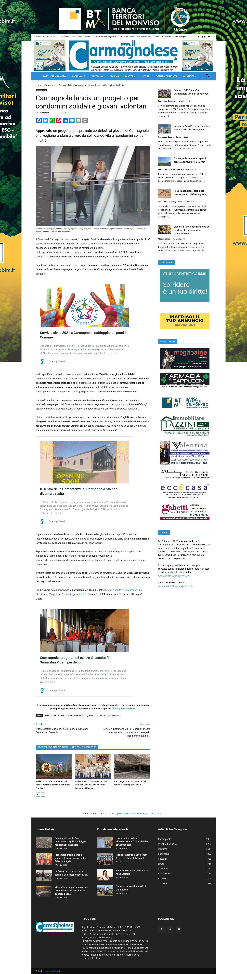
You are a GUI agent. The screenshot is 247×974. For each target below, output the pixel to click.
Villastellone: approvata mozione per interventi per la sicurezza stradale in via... (71, 890)
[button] (207, 76)
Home (44, 76)
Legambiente (77, 594)
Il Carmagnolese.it (52, 971)
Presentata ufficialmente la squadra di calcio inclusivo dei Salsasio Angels (70, 858)
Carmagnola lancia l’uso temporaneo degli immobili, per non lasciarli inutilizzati (71, 841)
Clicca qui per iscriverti (123, 708)
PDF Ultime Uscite (126, 36)
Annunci (189, 76)
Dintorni (132, 76)
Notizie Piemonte (144, 36)
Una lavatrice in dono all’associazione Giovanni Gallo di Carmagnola (132, 841)
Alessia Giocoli (164, 239)
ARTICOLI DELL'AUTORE (84, 747)
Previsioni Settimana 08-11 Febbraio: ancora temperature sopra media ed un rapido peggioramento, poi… (126, 732)
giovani (90, 715)
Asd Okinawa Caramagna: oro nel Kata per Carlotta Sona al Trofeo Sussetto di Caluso (91, 784)
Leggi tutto (112, 353)
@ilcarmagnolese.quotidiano (140, 813)
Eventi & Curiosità (168, 76)
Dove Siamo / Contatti (81, 36)
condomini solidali (75, 715)
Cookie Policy (105, 937)
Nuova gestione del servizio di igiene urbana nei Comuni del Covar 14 (62, 730)
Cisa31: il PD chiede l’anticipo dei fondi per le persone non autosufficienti (192, 230)
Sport (147, 76)
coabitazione (58, 715)
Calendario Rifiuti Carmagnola (174, 36)
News (157, 36)
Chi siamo (65, 36)
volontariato (113, 715)
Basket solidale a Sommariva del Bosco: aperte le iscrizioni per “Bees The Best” (53, 784)
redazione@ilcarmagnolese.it (173, 575)
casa (47, 715)
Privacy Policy (89, 937)
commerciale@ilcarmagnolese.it (175, 586)
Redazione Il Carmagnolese (170, 169)
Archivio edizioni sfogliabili (105, 36)
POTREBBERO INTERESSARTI (53, 747)
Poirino (116, 76)
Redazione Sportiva (166, 101)
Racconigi (98, 76)
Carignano (80, 76)
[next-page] (43, 795)
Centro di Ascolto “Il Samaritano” (120, 590)
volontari (101, 715)
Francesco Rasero (46, 112)
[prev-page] (38, 795)
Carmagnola (59, 76)
